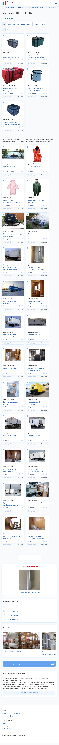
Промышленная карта (8, 730)
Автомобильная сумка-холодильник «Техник (11, 56)
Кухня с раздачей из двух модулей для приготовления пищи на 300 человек (12, 538)
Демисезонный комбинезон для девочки (12, 201)
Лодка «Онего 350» (9, 167)
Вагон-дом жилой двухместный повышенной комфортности (9, 470)
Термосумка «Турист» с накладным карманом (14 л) (11, 123)
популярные (21, 24)
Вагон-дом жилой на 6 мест (34, 336)
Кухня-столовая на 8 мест (37, 503)
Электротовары (12, 620)
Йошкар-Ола (24, 7)
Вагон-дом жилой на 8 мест (9, 302)
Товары (4, 725)
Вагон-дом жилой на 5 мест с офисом (35, 302)
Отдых (30, 7)
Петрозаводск (8, 171)
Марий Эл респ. (19, 7)
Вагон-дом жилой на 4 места (34, 403)
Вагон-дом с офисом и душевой (10, 403)
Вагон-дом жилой (34, 436)
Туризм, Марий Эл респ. (43, 7)
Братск (6, 272)
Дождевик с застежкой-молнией (36, 201)
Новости (4, 733)
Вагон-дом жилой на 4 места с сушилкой (36, 269)
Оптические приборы (14, 607)
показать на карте (39, 24)
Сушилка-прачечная (10, 368)
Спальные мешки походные (34, 168)
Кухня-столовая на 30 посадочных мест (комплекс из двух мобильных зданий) (11, 504)
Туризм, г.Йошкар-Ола (46, 7)
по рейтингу (11, 24)
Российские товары (10, 7)
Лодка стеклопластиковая (37, 234)
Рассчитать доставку (29, 666)
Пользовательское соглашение (11, 715)
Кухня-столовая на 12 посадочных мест (36, 470)
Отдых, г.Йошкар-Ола (41, 7)
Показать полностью (29, 694)
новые (29, 24)
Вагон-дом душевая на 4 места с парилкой (36, 538)
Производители (6, 728)
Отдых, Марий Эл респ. (38, 7)
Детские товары (12, 611)
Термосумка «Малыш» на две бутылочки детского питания (36, 90)
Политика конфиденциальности (12, 717)
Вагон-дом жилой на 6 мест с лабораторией (12, 336)
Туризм (34, 7)
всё (4, 24)
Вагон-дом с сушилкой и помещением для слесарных (36, 369)
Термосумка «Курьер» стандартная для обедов (36, 56)
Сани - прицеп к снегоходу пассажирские (12, 235)
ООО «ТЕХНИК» (51, 7)
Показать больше (29, 557)
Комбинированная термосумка (10, 90)
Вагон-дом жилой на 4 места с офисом (10, 269)
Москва (31, 171)
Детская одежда (12, 615)
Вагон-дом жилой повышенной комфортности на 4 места (12, 437)
